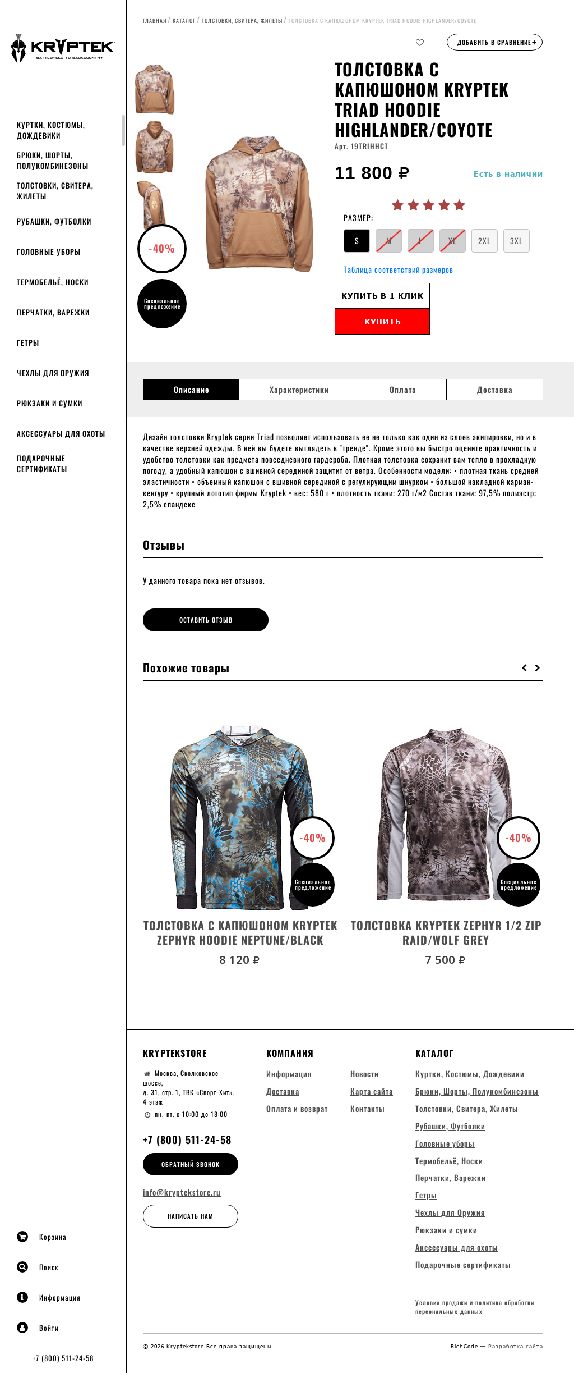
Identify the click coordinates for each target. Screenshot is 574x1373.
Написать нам (191, 1215)
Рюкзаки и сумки (49, 403)
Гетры (28, 342)
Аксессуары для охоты (61, 433)
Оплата (403, 389)
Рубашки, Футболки (54, 221)
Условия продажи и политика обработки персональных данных (474, 1307)
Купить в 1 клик (382, 295)
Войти (38, 1327)
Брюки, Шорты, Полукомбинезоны (53, 160)
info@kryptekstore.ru (182, 1191)
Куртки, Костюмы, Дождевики (51, 130)
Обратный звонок (190, 1163)
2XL (484, 240)
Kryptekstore (175, 1052)
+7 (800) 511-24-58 (63, 1357)
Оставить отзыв (193, 619)
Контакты (367, 1107)
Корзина (42, 1236)
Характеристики (299, 389)
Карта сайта (371, 1090)
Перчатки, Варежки (53, 312)
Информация (49, 1297)
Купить (382, 321)
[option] (258, 199)
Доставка (495, 389)
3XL (516, 240)
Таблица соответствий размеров (398, 269)
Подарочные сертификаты (42, 463)
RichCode (465, 1345)
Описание (191, 389)
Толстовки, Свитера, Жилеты (55, 191)
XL (452, 240)
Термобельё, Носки (53, 281)
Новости (364, 1072)
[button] (524, 666)
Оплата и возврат (297, 1107)
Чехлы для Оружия (53, 372)
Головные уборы (49, 251)
